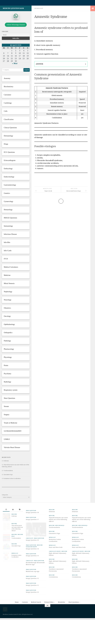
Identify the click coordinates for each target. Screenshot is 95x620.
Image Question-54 (32, 555)
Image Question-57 (32, 519)
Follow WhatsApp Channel (16, 25)
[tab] (61, 64)
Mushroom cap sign (32, 578)
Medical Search (36, 608)
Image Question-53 (32, 562)
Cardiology (29, 544)
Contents (25, 608)
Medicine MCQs (59, 525)
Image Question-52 (32, 585)
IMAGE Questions (31, 510)
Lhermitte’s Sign (8, 474)
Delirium (6, 460)
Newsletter (61, 608)
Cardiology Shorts (55, 551)
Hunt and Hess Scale (56, 547)
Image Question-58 (32, 512)
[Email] (16, 35)
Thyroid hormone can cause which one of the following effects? (58, 519)
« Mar (15, 63)
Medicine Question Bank (13, 8)
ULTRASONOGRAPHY (31, 553)
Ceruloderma (53, 577)
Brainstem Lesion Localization (12, 478)
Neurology (38, 8)
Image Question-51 (32, 592)
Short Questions (73, 608)
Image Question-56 (32, 546)
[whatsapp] (16, 16)
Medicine (14, 514)
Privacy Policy (48, 608)
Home (17, 608)
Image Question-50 (32, 599)
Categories (5, 494)
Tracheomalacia (8, 470)
